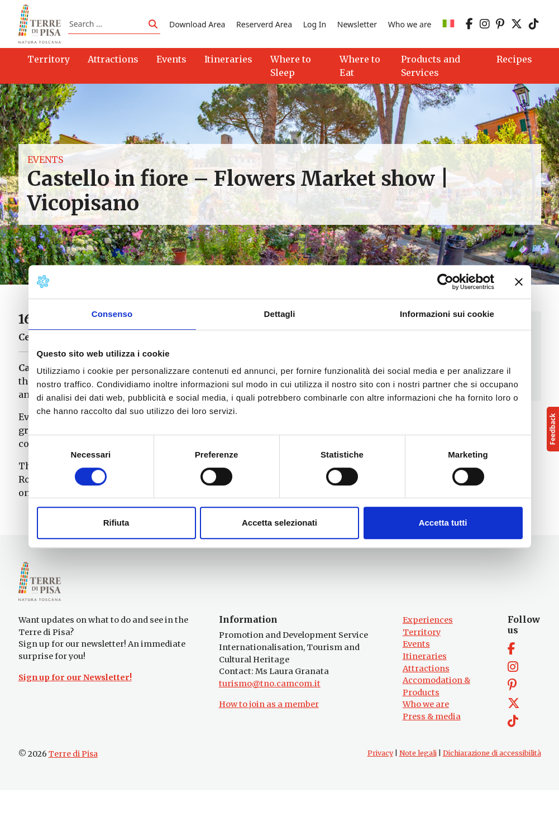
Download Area (202, 23)
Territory (422, 655)
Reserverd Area (269, 23)
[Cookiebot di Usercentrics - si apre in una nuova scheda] (445, 281)
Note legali (418, 776)
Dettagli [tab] (279, 314)
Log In (318, 23)
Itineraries (425, 679)
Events (45, 170)
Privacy (380, 776)
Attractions (426, 691)
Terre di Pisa (73, 777)
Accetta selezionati (279, 522)
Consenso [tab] (112, 314)
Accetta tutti (443, 522)
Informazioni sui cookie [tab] (447, 314)
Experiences (428, 643)
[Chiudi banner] (519, 282)
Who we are (414, 23)
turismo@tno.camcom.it (270, 706)
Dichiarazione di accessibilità (492, 776)
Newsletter (361, 23)
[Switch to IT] (180, 35)
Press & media (432, 739)
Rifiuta (116, 522)
